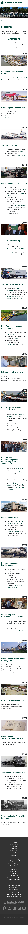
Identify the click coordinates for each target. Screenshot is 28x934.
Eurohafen (10, 344)
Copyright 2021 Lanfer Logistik (14, 917)
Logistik (14, 856)
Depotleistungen (15, 864)
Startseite (14, 842)
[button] (2, 12)
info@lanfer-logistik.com (14, 897)
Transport (15, 858)
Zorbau (9, 195)
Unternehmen (14, 844)
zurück (3, 20)
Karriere (14, 846)
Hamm (21, 152)
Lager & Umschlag (14, 860)
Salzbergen (18, 298)
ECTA (22, 249)
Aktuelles (14, 848)
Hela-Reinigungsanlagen (14, 296)
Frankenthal (21, 155)
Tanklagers (22, 631)
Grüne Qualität (14, 866)
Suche (14, 852)
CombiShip (19, 468)
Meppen (21, 193)
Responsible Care (12, 249)
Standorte (14, 850)
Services (14, 862)
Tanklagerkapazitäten (13, 531)
